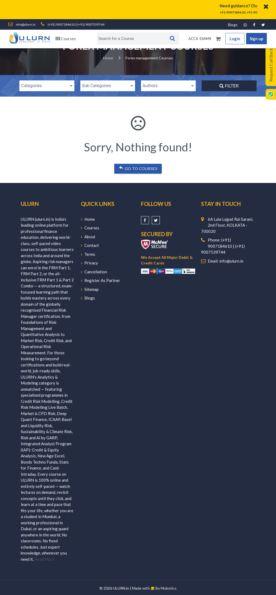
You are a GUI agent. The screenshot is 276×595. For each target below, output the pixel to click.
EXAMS (205, 38)
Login (235, 38)
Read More (44, 559)
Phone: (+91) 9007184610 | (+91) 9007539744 (223, 245)
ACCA (193, 38)
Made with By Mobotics (154, 588)
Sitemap (90, 289)
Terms (88, 254)
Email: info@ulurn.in (225, 261)
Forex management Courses (149, 58)
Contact (90, 245)
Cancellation (94, 271)
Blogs (232, 24)
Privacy (89, 262)
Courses (66, 38)
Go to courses (138, 167)
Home (108, 58)
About (88, 236)
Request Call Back (270, 65)
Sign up (256, 38)
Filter (229, 86)
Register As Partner (100, 280)
